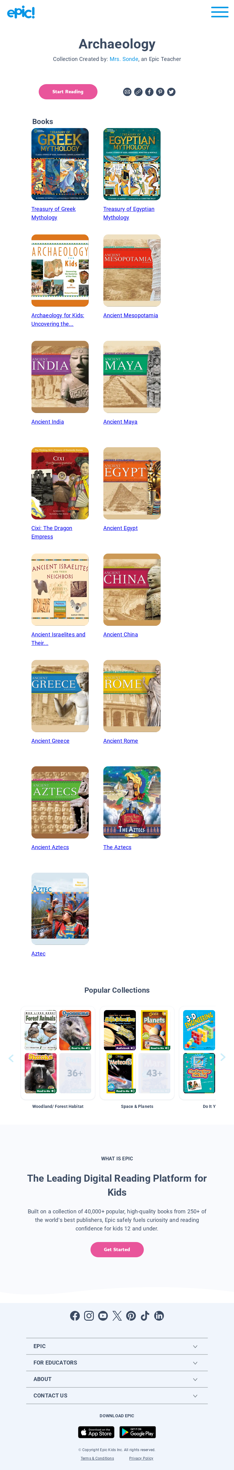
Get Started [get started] (117, 1249)
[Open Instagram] (89, 1316)
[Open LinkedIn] (159, 1316)
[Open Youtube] (103, 1316)
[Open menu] (219, 13)
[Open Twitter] (117, 1316)
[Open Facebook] (75, 1316)
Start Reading (67, 91)
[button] (58, 1053)
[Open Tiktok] (145, 1316)
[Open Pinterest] (131, 1316)
